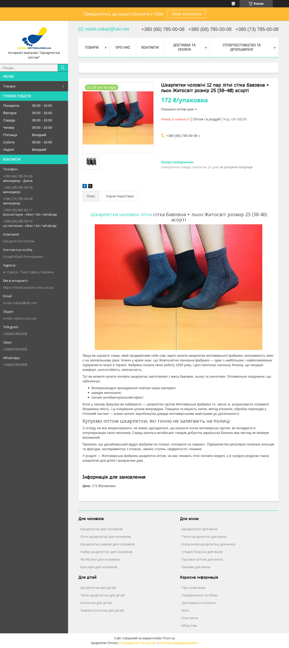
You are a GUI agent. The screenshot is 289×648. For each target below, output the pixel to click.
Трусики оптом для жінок (202, 559)
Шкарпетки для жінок (200, 529)
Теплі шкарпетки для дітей (102, 595)
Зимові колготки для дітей (102, 610)
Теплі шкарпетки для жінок (204, 536)
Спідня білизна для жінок (202, 551)
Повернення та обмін (200, 595)
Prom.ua (169, 638)
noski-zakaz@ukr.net (20, 302)
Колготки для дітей (96, 602)
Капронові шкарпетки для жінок (209, 544)
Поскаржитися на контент (138, 643)
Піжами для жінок (196, 567)
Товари (9, 86)
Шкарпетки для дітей (98, 587)
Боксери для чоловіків (98, 567)
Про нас (122, 47)
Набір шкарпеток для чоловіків (106, 551)
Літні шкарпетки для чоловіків (105, 536)
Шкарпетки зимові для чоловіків (107, 544)
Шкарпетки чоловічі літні (121, 214)
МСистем (189, 625)
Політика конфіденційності (178, 643)
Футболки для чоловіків (100, 559)
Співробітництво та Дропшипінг (242, 47)
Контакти (150, 47)
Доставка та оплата (198, 602)
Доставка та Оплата (184, 47)
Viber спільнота (186, 14)
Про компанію (193, 587)
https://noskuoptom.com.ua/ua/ (28, 287)
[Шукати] (63, 68)
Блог (185, 610)
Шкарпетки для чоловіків (101, 529)
